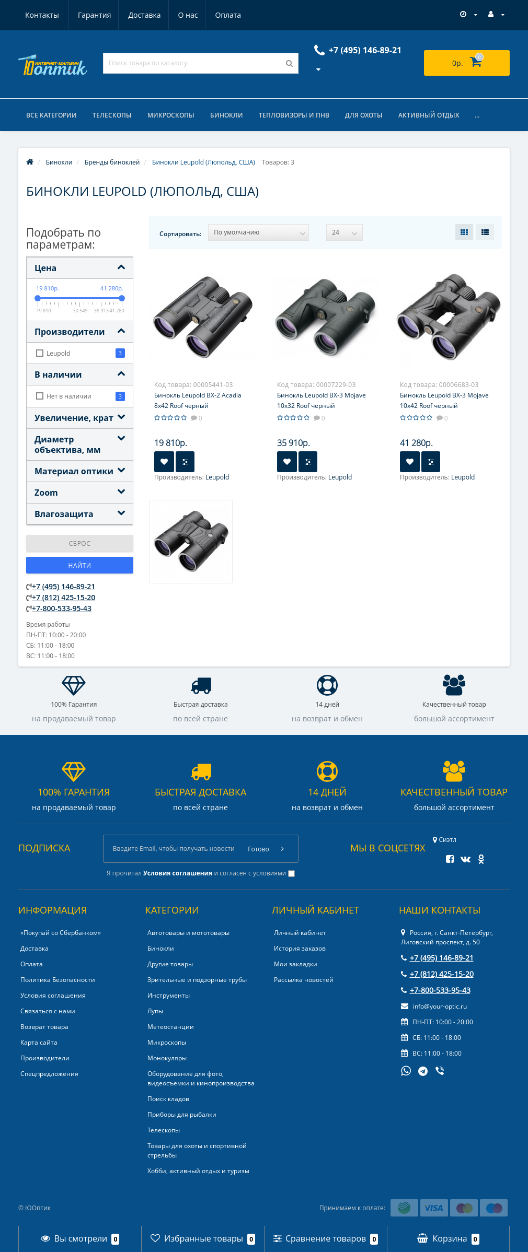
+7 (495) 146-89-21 (63, 586)
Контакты (229, 15)
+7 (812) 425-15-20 (63, 597)
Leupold (217, 477)
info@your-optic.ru (434, 1006)
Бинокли (226, 115)
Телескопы (112, 115)
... (477, 115)
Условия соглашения (53, 995)
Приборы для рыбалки (181, 1114)
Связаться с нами (47, 1011)
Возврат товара (44, 1026)
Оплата (180, 15)
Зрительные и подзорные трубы (197, 979)
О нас (138, 15)
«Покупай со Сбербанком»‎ (60, 932)
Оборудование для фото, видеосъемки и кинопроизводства (201, 1078)
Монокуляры (167, 1058)
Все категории (51, 115)
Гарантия (42, 15)
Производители (45, 1058)
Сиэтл (444, 839)
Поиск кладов (168, 1098)
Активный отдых (428, 115)
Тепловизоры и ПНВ (294, 115)
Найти (79, 565)
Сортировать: (180, 233)
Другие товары (170, 964)
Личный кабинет (300, 932)
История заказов (300, 948)
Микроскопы (170, 115)
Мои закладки (295, 964)
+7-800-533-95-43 (61, 608)
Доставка (93, 15)
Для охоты (364, 115)
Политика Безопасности (57, 979)
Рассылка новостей (304, 979)
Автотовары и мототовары (188, 932)
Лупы (155, 1011)
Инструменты (168, 995)
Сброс (80, 543)
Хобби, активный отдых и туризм (198, 1170)
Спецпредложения (49, 1073)
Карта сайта (39, 1042)
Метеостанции (170, 1026)
